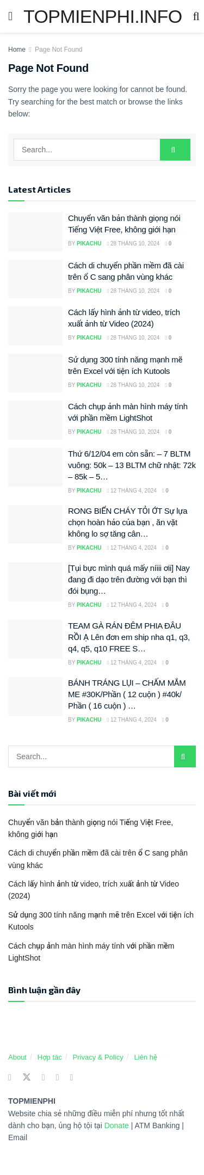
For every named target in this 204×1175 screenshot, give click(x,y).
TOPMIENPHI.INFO (102, 16)
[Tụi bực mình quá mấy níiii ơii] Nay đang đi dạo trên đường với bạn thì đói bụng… (129, 579)
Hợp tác (50, 1057)
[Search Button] (175, 150)
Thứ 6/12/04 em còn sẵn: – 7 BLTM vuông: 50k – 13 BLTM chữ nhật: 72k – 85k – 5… (132, 465)
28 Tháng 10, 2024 (133, 244)
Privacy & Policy (98, 1057)
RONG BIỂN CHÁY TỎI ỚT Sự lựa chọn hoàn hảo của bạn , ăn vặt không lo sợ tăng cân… (127, 522)
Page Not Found (58, 49)
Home (17, 49)
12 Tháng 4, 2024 (132, 491)
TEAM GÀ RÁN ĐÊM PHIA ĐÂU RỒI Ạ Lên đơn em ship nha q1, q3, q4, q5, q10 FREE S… (129, 637)
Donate (117, 1125)
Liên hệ (145, 1057)
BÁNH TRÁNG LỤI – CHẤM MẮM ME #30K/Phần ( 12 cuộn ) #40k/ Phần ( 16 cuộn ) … (127, 694)
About (17, 1057)
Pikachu (89, 244)
